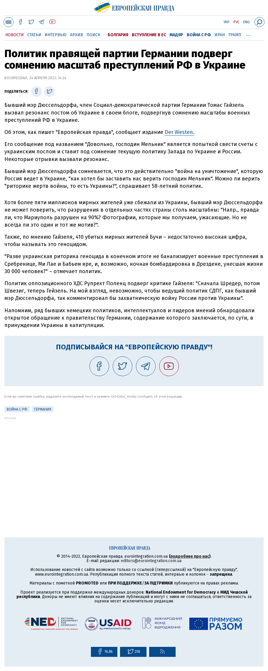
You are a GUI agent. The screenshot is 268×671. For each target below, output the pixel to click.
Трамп (234, 34)
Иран (219, 34)
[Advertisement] (134, 461)
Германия (42, 409)
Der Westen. (179, 132)
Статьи (34, 34)
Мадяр (176, 34)
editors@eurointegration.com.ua (151, 560)
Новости (14, 34)
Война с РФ (199, 34)
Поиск (93, 34)
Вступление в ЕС (149, 34)
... (248, 34)
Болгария (118, 34)
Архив (76, 34)
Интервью (55, 34)
